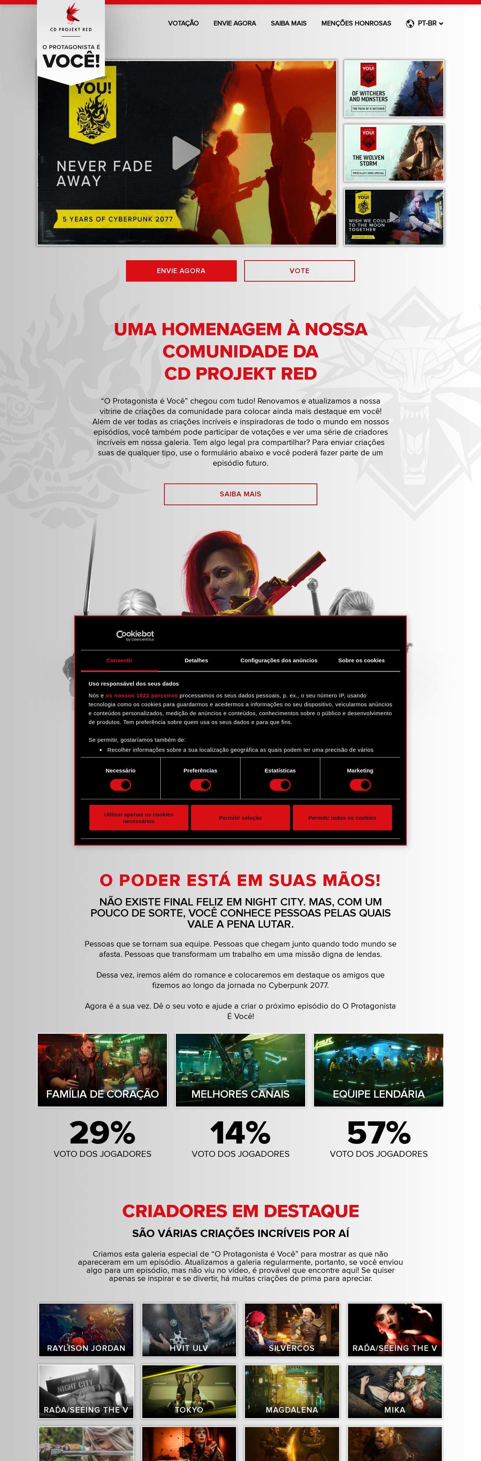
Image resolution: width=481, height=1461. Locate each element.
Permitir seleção (240, 818)
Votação (183, 23)
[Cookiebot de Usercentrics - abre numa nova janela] (121, 636)
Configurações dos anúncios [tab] (278, 660)
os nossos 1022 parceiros (142, 695)
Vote (300, 271)
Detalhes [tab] (196, 660)
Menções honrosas (356, 23)
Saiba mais (289, 23)
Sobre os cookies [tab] (361, 660)
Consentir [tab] (119, 660)
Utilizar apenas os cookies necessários (139, 817)
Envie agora (235, 23)
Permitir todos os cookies (342, 818)
